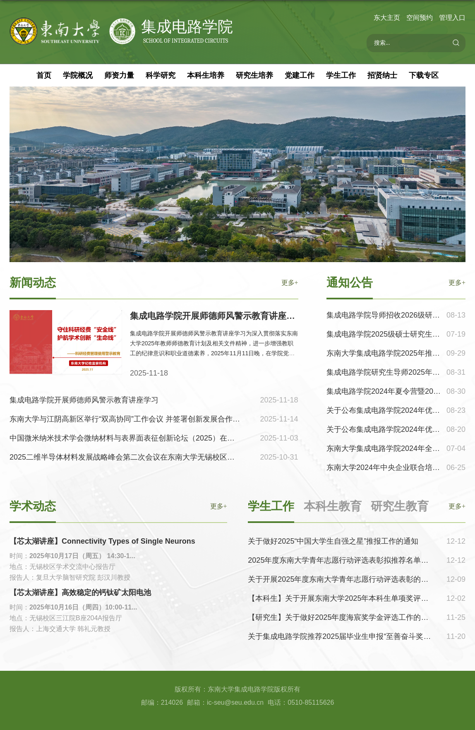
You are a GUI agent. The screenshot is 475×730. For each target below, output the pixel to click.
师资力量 (119, 75)
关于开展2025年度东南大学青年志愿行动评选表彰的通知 (342, 579)
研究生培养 (254, 75)
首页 (43, 75)
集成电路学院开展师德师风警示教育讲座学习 (217, 315)
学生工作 (341, 75)
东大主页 (387, 17)
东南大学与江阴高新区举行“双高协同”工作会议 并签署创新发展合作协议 (128, 419)
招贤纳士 (382, 75)
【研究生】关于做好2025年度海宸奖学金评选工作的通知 (342, 617)
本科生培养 (205, 75)
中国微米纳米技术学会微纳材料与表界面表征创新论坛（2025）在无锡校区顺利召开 (148, 438)
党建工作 (299, 75)
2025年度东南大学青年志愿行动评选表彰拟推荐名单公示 (342, 560)
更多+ (457, 506)
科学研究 (160, 75)
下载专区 (424, 75)
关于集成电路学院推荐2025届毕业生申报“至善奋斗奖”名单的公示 (355, 636)
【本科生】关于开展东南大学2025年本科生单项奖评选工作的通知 (356, 598)
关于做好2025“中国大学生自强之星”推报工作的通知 (333, 541)
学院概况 (78, 75)
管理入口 (452, 17)
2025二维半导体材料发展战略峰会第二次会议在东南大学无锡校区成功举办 (133, 457)
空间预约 (419, 17)
